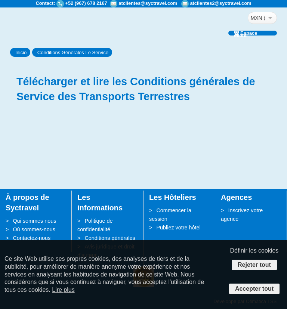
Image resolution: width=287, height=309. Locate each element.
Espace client (245, 33)
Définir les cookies (254, 250)
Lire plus (63, 290)
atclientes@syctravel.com (147, 3)
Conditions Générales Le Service (72, 52)
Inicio (21, 52)
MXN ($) (258, 18)
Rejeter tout (254, 265)
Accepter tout (254, 288)
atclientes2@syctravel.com (220, 3)
